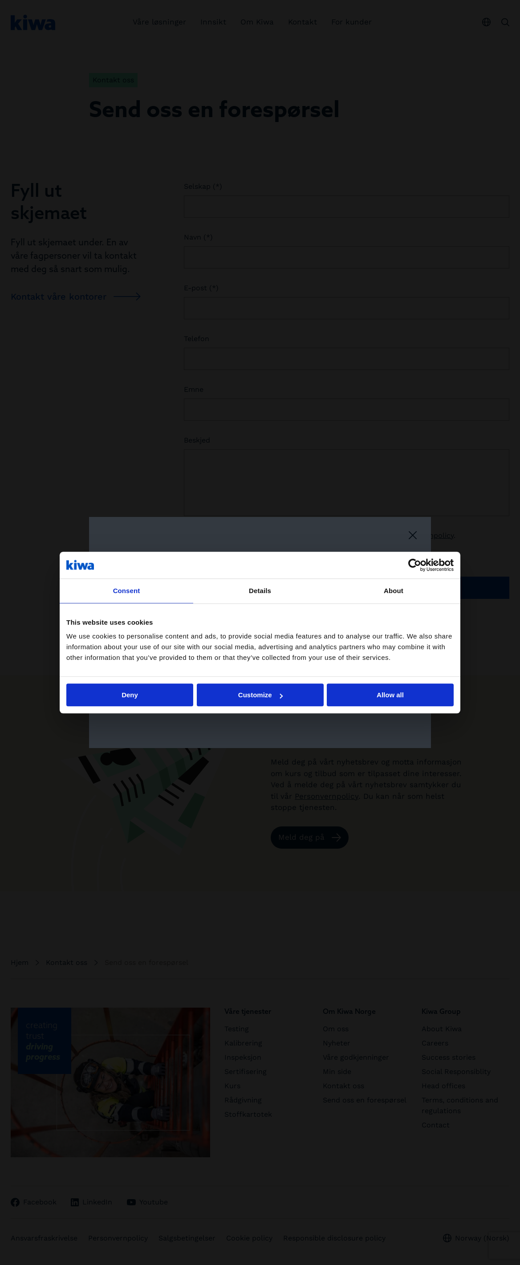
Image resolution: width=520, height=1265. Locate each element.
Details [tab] (260, 590)
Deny (130, 695)
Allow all (390, 695)
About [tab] (393, 590)
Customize (260, 695)
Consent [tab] (126, 590)
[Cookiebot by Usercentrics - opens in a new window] (415, 565)
